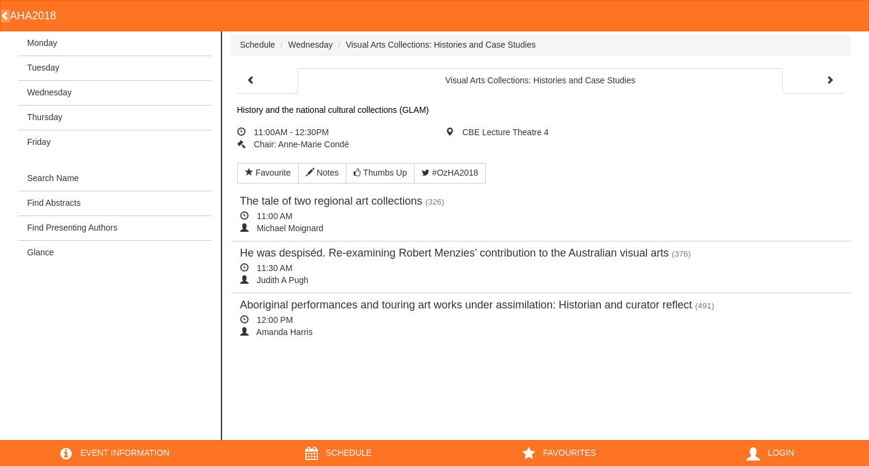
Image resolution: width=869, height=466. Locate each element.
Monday (42, 43)
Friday (39, 142)
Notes (322, 172)
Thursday (44, 117)
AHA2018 (33, 16)
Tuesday (43, 67)
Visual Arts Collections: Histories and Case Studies (441, 44)
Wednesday (49, 92)
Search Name (53, 178)
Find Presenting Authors (72, 227)
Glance (40, 252)
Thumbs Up (380, 172)
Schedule (257, 44)
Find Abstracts (54, 203)
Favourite (268, 172)
